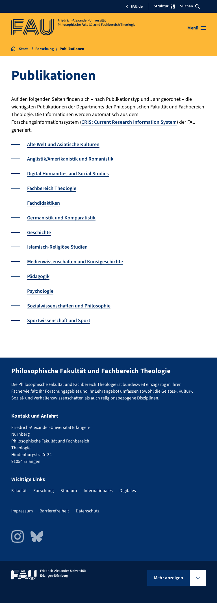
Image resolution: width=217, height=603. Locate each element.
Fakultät (19, 487)
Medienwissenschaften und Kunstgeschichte (75, 259)
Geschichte (39, 230)
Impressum (22, 508)
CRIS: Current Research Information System (129, 122)
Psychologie (40, 288)
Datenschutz (87, 508)
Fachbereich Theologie (51, 187)
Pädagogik (38, 274)
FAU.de (134, 6)
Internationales (98, 487)
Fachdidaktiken (43, 202)
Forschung (43, 487)
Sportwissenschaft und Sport (59, 317)
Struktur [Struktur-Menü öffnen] (164, 6)
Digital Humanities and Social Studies (68, 173)
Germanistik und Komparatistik (61, 216)
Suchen (190, 6)
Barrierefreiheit (54, 508)
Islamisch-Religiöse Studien (57, 245)
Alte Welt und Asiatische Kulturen (64, 144)
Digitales (128, 487)
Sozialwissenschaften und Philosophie (69, 303)
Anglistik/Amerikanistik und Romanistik (70, 158)
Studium (68, 487)
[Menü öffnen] (196, 28)
